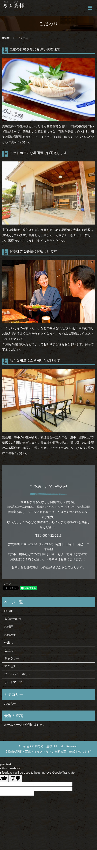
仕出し (8, 642)
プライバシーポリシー (19, 674)
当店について (13, 619)
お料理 (8, 626)
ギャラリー (11, 658)
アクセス (10, 666)
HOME (6, 38)
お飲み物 (10, 634)
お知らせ (10, 703)
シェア (7, 584)
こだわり (10, 650)
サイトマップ (13, 682)
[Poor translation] (15, 778)
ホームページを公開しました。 (25, 724)
